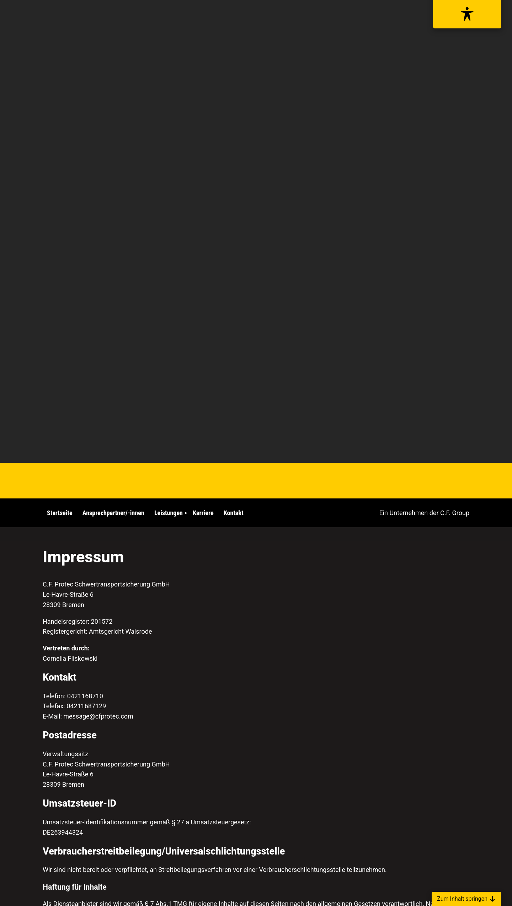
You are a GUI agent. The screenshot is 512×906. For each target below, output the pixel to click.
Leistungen (168, 513)
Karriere (203, 513)
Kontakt (234, 513)
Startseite (60, 513)
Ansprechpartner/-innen (113, 513)
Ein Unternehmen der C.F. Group (424, 513)
